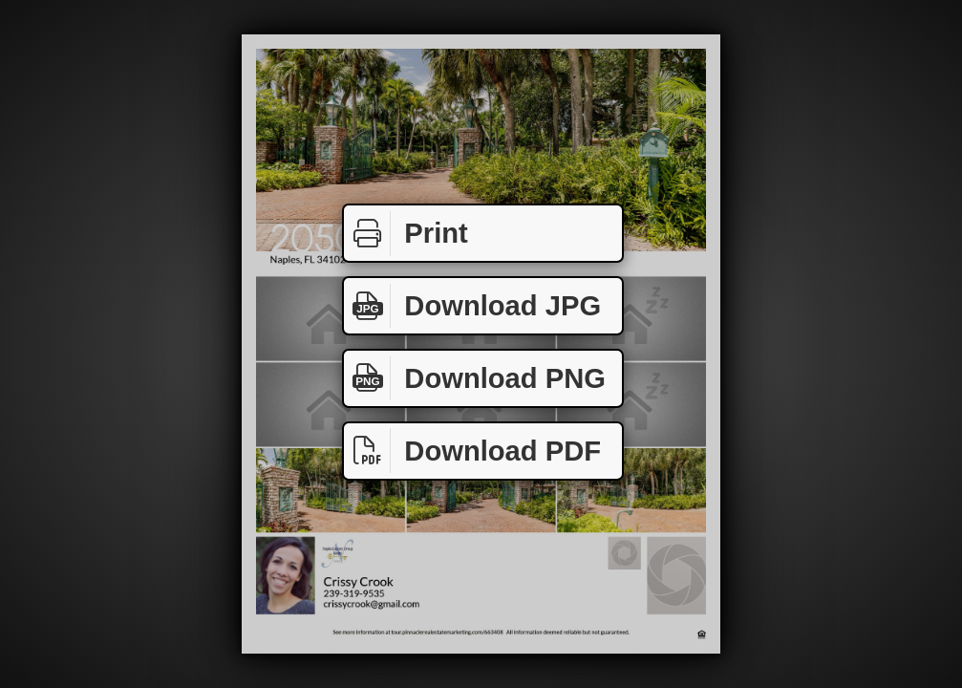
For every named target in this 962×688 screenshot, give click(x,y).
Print (406, 233)
